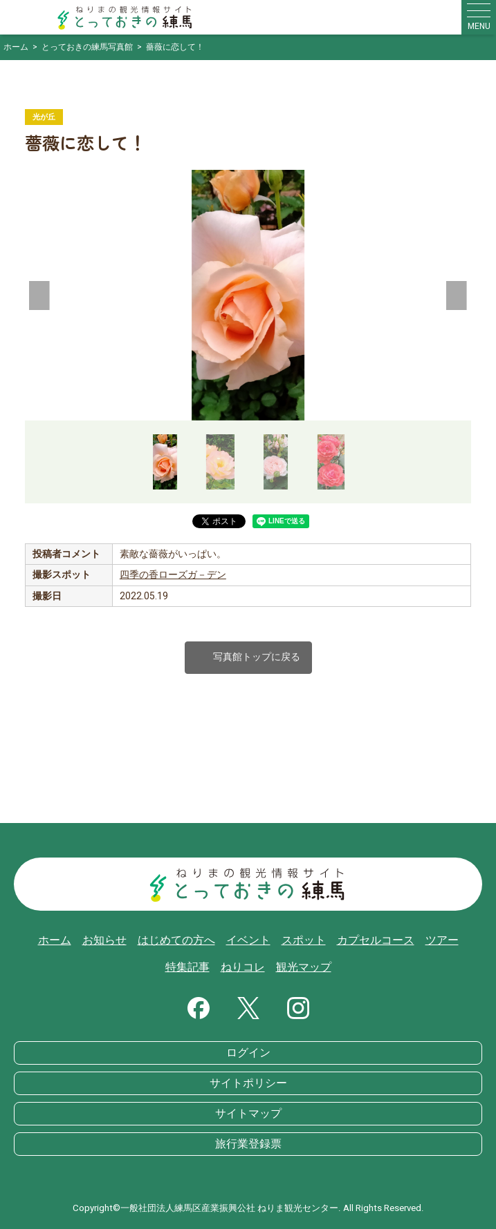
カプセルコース (375, 940)
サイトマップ (248, 1113)
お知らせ (104, 940)
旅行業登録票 (248, 1144)
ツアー (442, 940)
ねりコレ (243, 967)
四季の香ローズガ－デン (173, 575)
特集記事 (187, 967)
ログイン (248, 1053)
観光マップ (303, 967)
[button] (39, 295)
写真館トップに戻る (248, 657)
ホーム (54, 940)
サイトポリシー (248, 1083)
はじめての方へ (176, 940)
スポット (304, 940)
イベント (248, 940)
